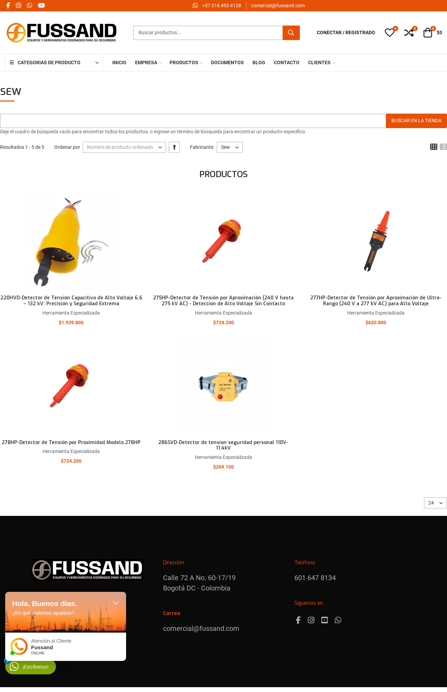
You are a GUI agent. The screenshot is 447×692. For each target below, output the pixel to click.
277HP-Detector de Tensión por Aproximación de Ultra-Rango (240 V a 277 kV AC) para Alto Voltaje (375, 301)
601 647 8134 (315, 578)
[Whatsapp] (338, 620)
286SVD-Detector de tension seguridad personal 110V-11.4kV (223, 445)
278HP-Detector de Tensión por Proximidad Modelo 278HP (71, 442)
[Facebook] (298, 620)
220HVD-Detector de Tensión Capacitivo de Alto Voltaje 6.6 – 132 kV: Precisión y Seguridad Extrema (71, 301)
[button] (389, 33)
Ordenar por (67, 147)
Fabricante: (202, 147)
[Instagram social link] (18, 5)
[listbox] (124, 147)
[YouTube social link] (41, 5)
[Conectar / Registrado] (346, 32)
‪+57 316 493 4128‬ (221, 5)
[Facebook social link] (8, 5)
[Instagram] (311, 620)
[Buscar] (291, 33)
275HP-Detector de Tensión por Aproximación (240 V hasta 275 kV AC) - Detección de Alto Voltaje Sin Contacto (223, 301)
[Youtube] (324, 620)
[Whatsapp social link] (29, 5)
